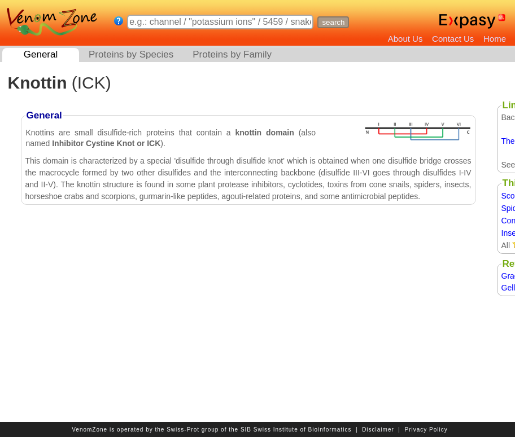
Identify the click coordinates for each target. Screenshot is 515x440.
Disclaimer (378, 429)
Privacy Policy (426, 429)
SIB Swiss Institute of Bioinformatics (296, 429)
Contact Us (453, 38)
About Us (405, 38)
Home (494, 38)
